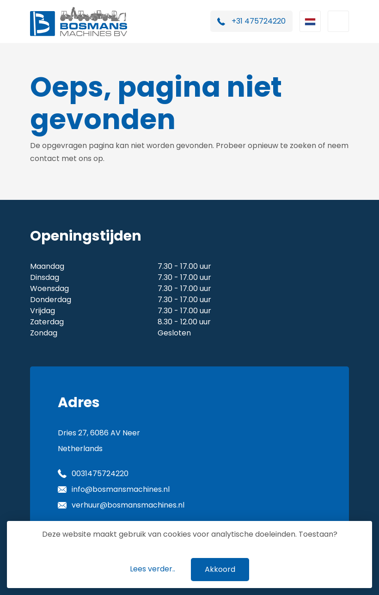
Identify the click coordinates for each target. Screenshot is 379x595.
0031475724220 (100, 473)
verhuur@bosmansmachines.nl (128, 505)
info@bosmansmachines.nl (121, 489)
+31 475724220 (259, 21)
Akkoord (220, 569)
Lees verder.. (152, 569)
